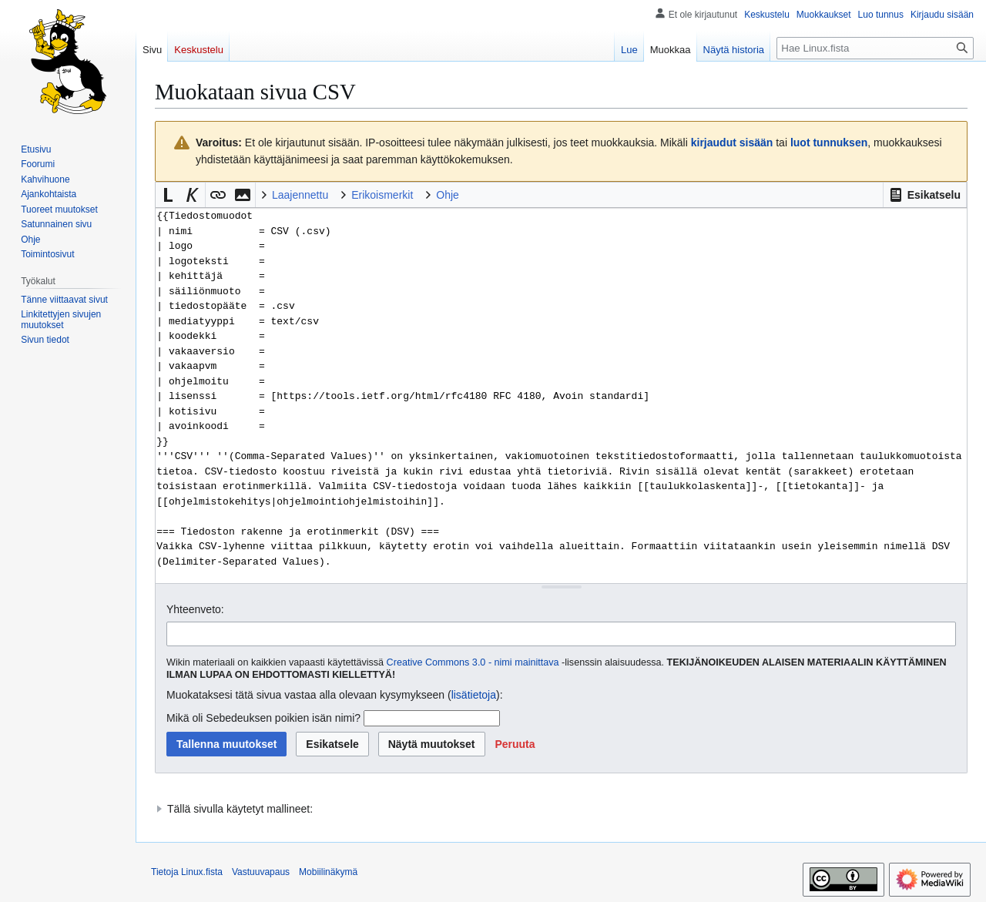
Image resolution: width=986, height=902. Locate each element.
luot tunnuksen (828, 142)
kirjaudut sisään (732, 142)
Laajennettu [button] (300, 195)
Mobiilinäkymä (328, 872)
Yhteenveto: (195, 609)
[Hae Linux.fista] (875, 48)
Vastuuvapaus (261, 872)
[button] (925, 195)
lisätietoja (473, 695)
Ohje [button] (447, 195)
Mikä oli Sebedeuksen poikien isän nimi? (263, 718)
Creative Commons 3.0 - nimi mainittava (473, 662)
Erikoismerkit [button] (382, 195)
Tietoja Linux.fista (187, 872)
